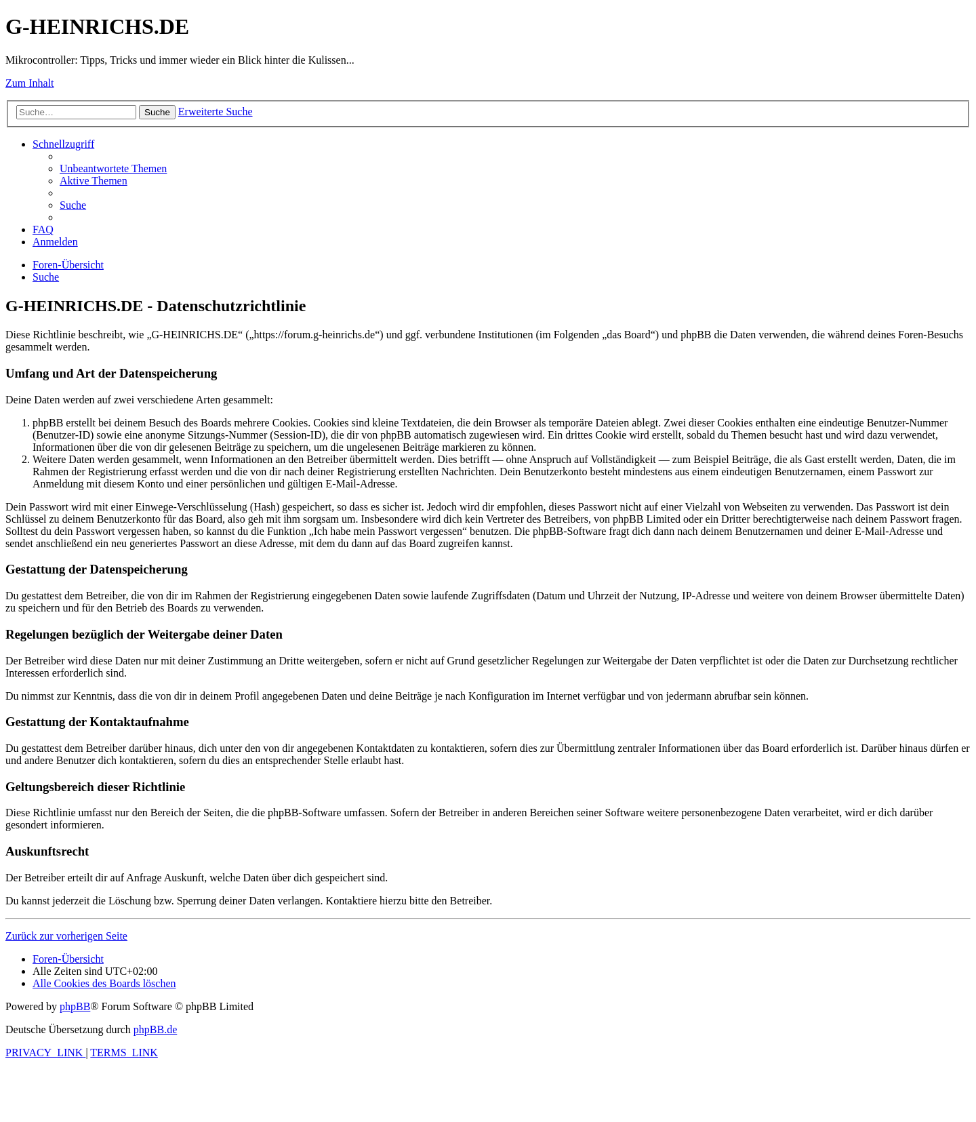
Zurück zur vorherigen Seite (66, 936)
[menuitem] (113, 168)
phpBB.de (155, 1029)
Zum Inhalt (29, 83)
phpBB (75, 1006)
